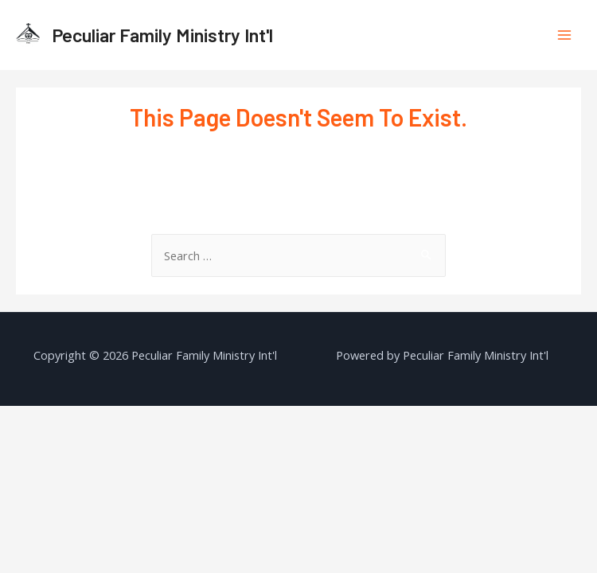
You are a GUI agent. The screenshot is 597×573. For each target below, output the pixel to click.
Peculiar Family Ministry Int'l (162, 34)
